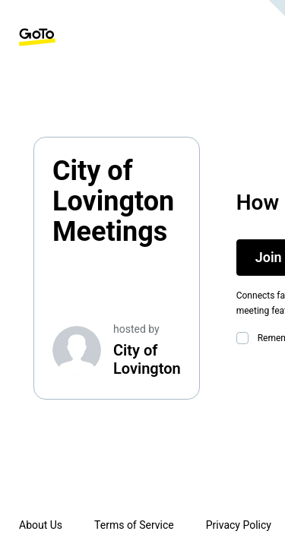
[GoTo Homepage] (37, 37)
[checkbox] (245, 338)
